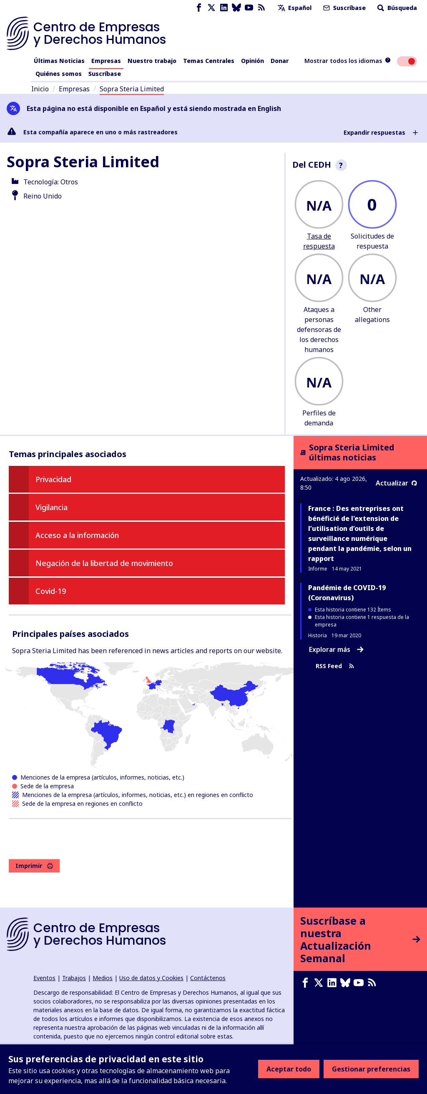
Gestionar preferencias (371, 1069)
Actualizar (396, 483)
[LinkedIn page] (224, 7)
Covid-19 (50, 591)
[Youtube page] (249, 7)
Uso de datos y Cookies (151, 978)
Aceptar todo (288, 1069)
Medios (103, 978)
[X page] (211, 7)
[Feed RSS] (261, 7)
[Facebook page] (199, 7)
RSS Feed (335, 666)
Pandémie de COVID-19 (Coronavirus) (347, 592)
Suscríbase (344, 8)
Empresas (106, 61)
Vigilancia (51, 507)
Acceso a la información (77, 535)
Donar (280, 61)
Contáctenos (208, 978)
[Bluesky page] (236, 7)
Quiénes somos (58, 74)
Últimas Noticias (59, 61)
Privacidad (53, 479)
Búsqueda (396, 8)
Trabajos (74, 978)
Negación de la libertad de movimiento (104, 563)
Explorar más (336, 649)
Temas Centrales (208, 61)
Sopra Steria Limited (132, 88)
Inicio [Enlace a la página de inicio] (40, 88)
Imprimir (34, 866)
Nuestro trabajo (152, 61)
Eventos (44, 978)
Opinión (252, 61)
